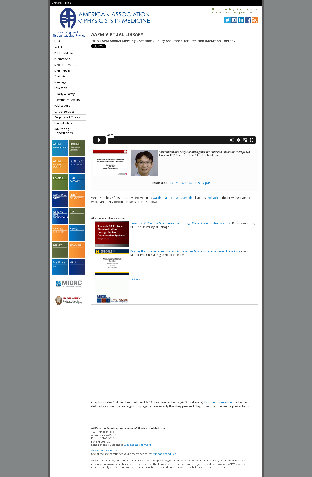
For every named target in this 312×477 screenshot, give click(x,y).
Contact (253, 12)
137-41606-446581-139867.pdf (190, 183)
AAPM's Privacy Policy (104, 450)
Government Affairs (67, 100)
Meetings (60, 82)
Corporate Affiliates (67, 117)
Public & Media (63, 53)
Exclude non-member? (219, 402)
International (62, 59)
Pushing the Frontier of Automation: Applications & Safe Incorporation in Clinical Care (185, 251)
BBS (243, 12)
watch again (161, 198)
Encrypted (57, 2)
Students (59, 76)
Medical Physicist (65, 65)
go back (212, 198)
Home (216, 9)
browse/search (181, 198)
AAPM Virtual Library (117, 34)
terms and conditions (164, 454)
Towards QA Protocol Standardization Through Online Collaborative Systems (180, 223)
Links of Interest (64, 123)
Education (60, 88)
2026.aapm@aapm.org (137, 444)
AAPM (58, 47)
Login (68, 2)
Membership (62, 71)
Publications (62, 106)
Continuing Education (225, 12)
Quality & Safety (64, 94)
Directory (228, 9)
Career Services (247, 9)
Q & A (134, 279)
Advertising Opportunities (63, 131)
